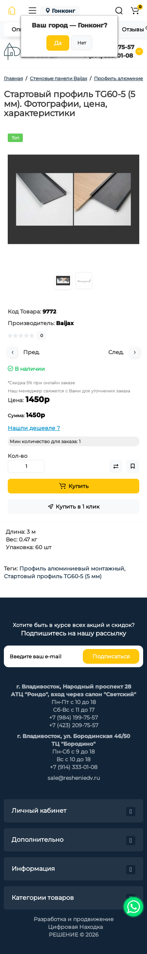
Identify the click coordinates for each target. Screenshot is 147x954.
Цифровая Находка (75, 926)
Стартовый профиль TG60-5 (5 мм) (53, 576)
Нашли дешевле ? (34, 428)
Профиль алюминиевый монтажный (71, 568)
